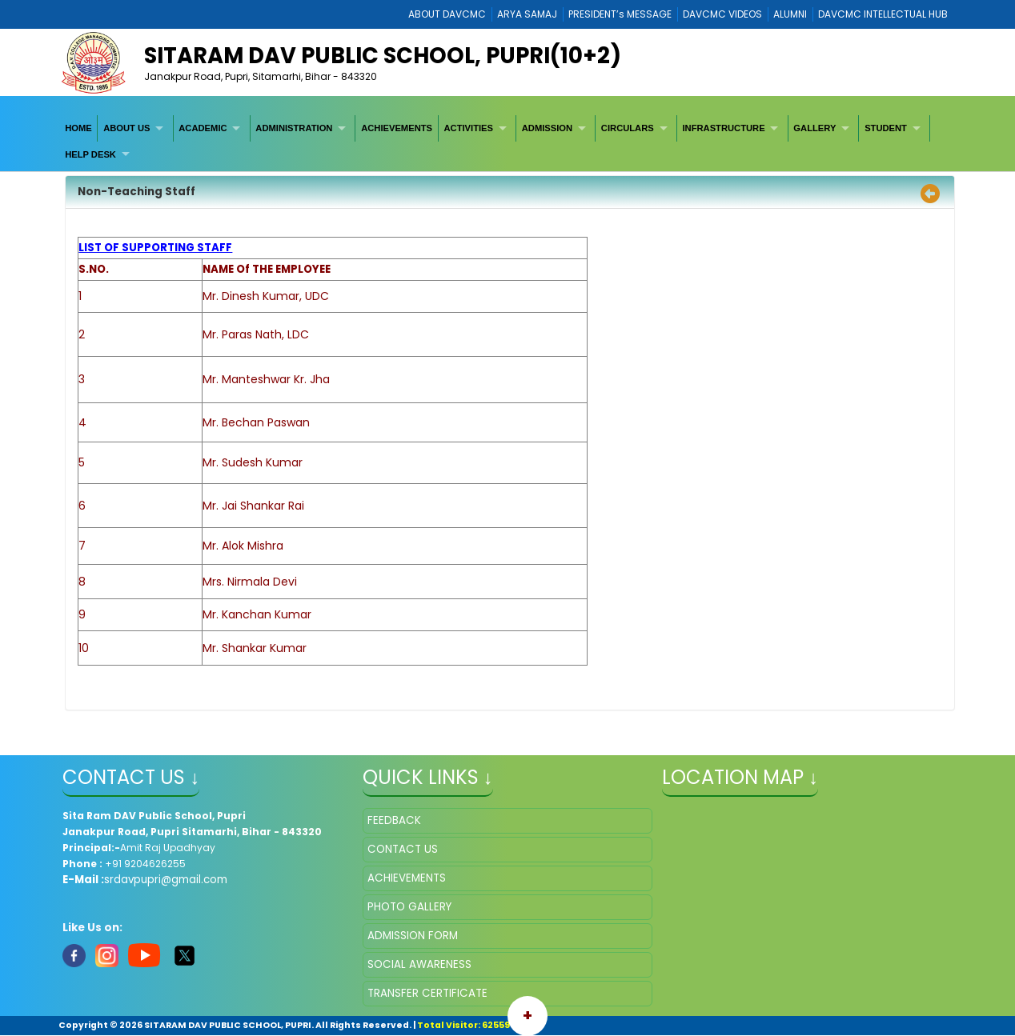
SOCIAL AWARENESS (419, 964)
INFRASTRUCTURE (723, 128)
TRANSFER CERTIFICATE (427, 993)
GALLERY (814, 128)
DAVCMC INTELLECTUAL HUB (883, 14)
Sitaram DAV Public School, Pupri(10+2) (382, 55)
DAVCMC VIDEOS (722, 14)
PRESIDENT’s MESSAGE (620, 14)
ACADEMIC (203, 128)
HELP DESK (90, 154)
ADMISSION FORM (412, 935)
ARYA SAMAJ (527, 14)
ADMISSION (547, 128)
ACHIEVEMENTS (396, 128)
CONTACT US (402, 849)
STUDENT (886, 128)
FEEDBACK (394, 820)
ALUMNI (790, 14)
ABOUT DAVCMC (447, 14)
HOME (78, 128)
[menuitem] (78, 128)
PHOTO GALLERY (409, 906)
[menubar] (507, 141)
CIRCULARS (627, 128)
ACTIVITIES (468, 128)
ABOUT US (126, 128)
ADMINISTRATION (293, 128)
